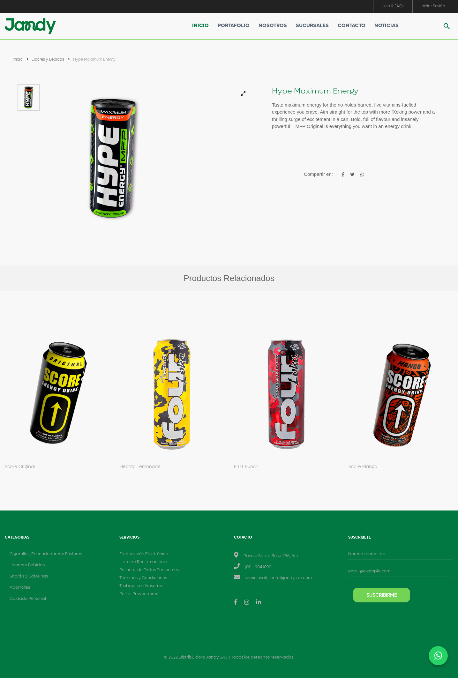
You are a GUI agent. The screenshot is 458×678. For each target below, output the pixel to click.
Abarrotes (20, 587)
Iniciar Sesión (433, 6)
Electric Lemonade (140, 467)
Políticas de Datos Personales (149, 569)
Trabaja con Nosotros (141, 585)
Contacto (351, 25)
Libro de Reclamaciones (143, 561)
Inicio (200, 25)
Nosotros (273, 25)
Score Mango (363, 467)
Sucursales (312, 25)
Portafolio (234, 25)
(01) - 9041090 (258, 567)
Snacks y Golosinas (29, 576)
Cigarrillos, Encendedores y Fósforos (46, 553)
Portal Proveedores (138, 593)
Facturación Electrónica (144, 553)
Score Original (20, 467)
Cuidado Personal (28, 598)
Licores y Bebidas (51, 59)
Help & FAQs (392, 6)
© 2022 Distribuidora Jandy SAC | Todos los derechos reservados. (229, 657)
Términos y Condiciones (143, 577)
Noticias (386, 25)
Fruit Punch (246, 467)
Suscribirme (381, 595)
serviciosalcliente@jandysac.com (278, 577)
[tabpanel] (153, 158)
